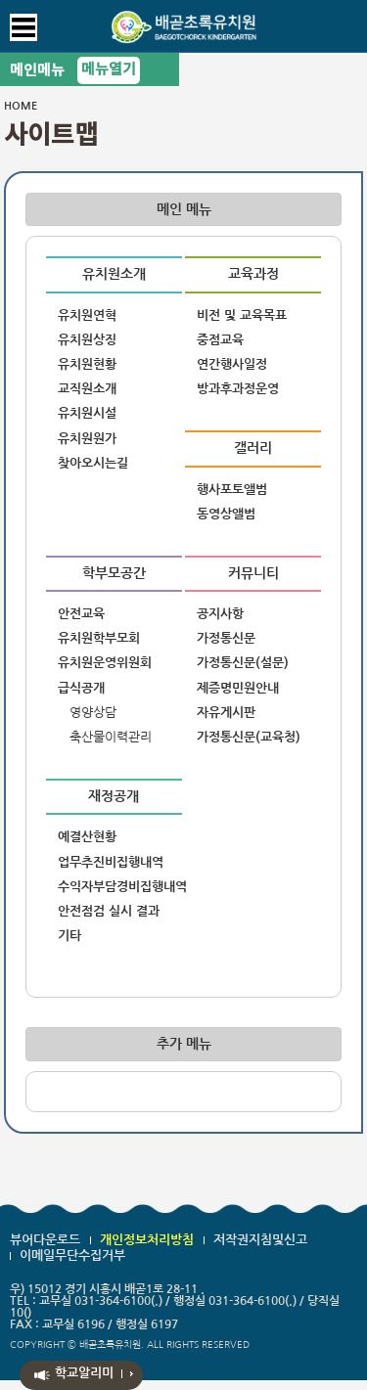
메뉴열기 (108, 70)
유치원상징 (87, 340)
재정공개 (113, 796)
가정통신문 (226, 638)
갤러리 (253, 448)
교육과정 (253, 274)
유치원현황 (87, 364)
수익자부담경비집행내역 (120, 886)
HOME (20, 106)
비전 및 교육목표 (242, 315)
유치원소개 (114, 274)
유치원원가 (87, 438)
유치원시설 (87, 413)
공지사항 (220, 613)
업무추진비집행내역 (110, 862)
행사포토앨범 (232, 489)
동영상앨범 (226, 514)
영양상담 (92, 712)
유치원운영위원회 (105, 662)
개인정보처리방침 (147, 1239)
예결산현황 (87, 836)
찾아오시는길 (93, 463)
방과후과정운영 (238, 388)
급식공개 (81, 688)
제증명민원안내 (238, 688)
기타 (69, 935)
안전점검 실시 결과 (109, 911)
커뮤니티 (253, 573)
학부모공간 (114, 573)
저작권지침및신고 (260, 1239)
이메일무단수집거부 (72, 1255)
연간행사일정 (232, 364)
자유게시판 (226, 712)
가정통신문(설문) (243, 662)
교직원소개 (87, 388)
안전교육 (81, 613)
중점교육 (220, 340)
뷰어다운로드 (45, 1239)
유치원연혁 (87, 315)
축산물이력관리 (110, 737)
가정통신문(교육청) (248, 737)
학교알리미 (84, 1373)
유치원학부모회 (99, 638)
